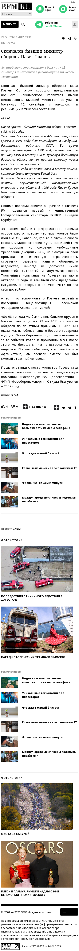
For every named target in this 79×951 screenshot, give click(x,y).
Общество (8, 43)
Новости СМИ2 (10, 529)
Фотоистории (11, 540)
